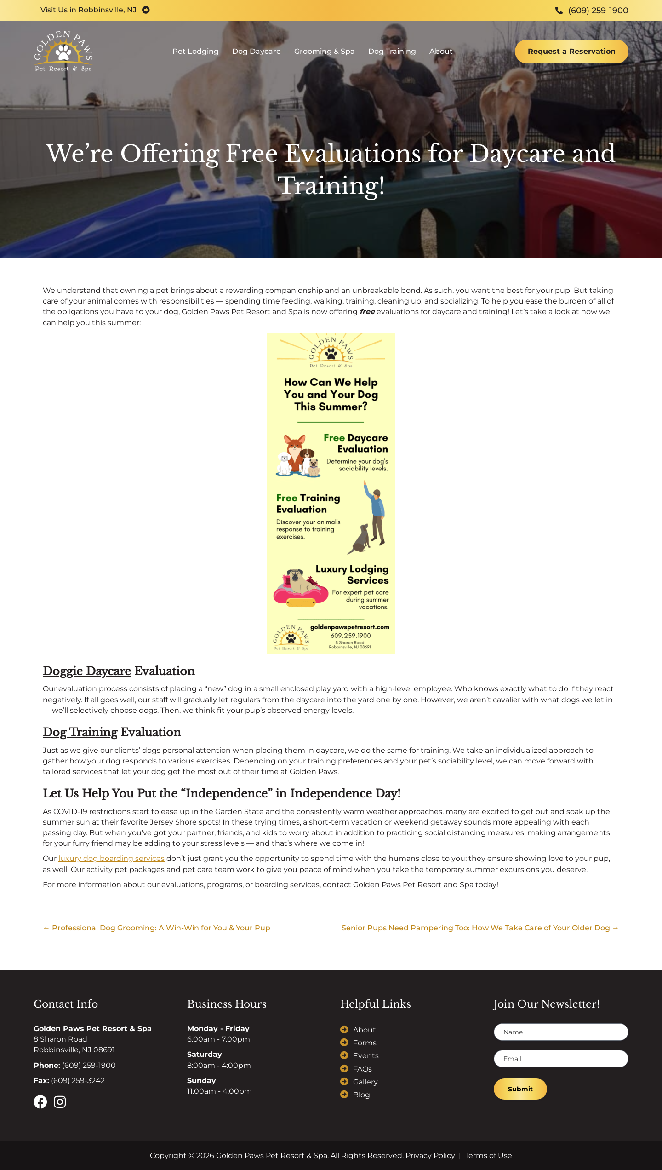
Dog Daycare (256, 57)
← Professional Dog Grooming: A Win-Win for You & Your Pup (156, 927)
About (441, 57)
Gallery (365, 1082)
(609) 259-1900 (89, 1065)
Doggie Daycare (87, 671)
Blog (361, 1094)
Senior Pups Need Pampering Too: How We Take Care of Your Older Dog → (480, 927)
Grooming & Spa (324, 57)
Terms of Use (488, 1155)
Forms (365, 1042)
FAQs (362, 1069)
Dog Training (392, 57)
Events (366, 1055)
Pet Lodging (195, 57)
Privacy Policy (430, 1155)
